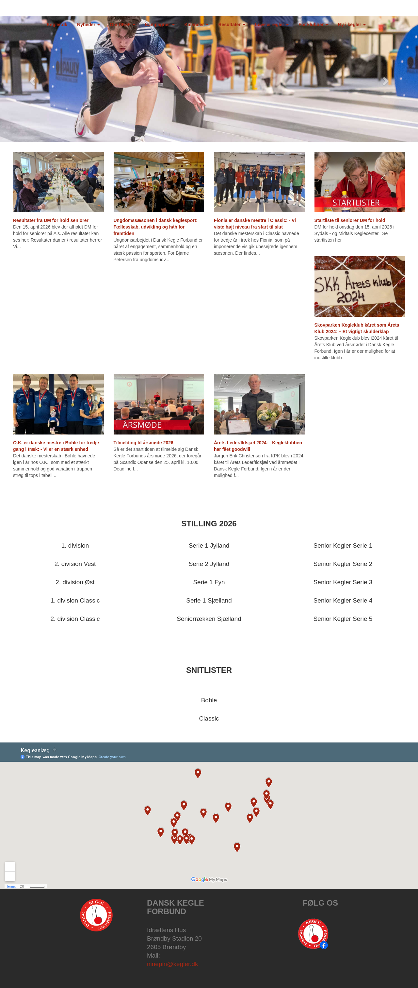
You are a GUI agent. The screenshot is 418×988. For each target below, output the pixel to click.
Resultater (231, 24)
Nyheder (88, 24)
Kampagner (160, 24)
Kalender (197, 24)
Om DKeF (122, 24)
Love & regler (272, 24)
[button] (31, 79)
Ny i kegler (352, 24)
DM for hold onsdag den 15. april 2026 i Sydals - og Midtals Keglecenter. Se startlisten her (354, 233)
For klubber (313, 24)
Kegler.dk (57, 24)
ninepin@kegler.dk (172, 964)
